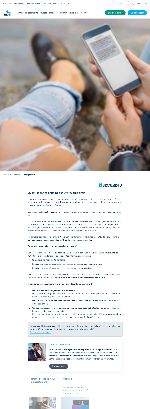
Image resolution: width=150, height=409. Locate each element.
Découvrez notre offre (40, 332)
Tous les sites (66, 3)
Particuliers (7, 3)
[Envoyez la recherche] (127, 3)
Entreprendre (19, 3)
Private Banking (33, 3)
